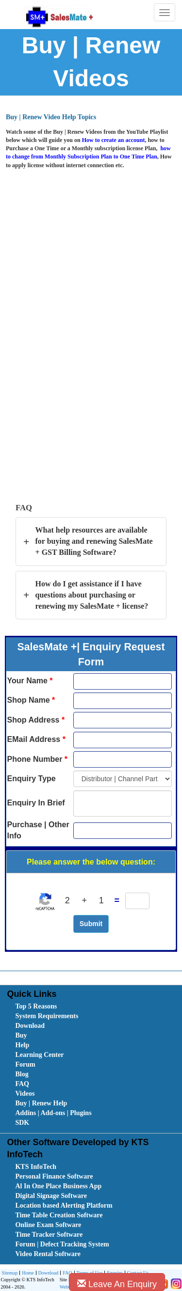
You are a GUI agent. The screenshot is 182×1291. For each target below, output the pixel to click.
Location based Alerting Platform (63, 1205)
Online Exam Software (48, 1224)
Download (30, 1025)
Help (22, 1045)
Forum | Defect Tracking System (62, 1244)
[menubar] (93, 1065)
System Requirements (46, 1016)
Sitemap (9, 1272)
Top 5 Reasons (36, 1006)
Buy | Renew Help (41, 1103)
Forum (25, 1064)
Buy (21, 1035)
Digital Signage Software (51, 1195)
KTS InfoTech (35, 1166)
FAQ (22, 1083)
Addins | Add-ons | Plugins (53, 1113)
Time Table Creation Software (58, 1215)
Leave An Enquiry (117, 1284)
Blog (21, 1074)
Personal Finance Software (54, 1176)
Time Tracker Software (49, 1234)
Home (26, 1273)
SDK (22, 1122)
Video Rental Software (48, 1254)
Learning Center (39, 1054)
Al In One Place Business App (58, 1186)
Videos (24, 1093)
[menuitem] (69, 1006)
